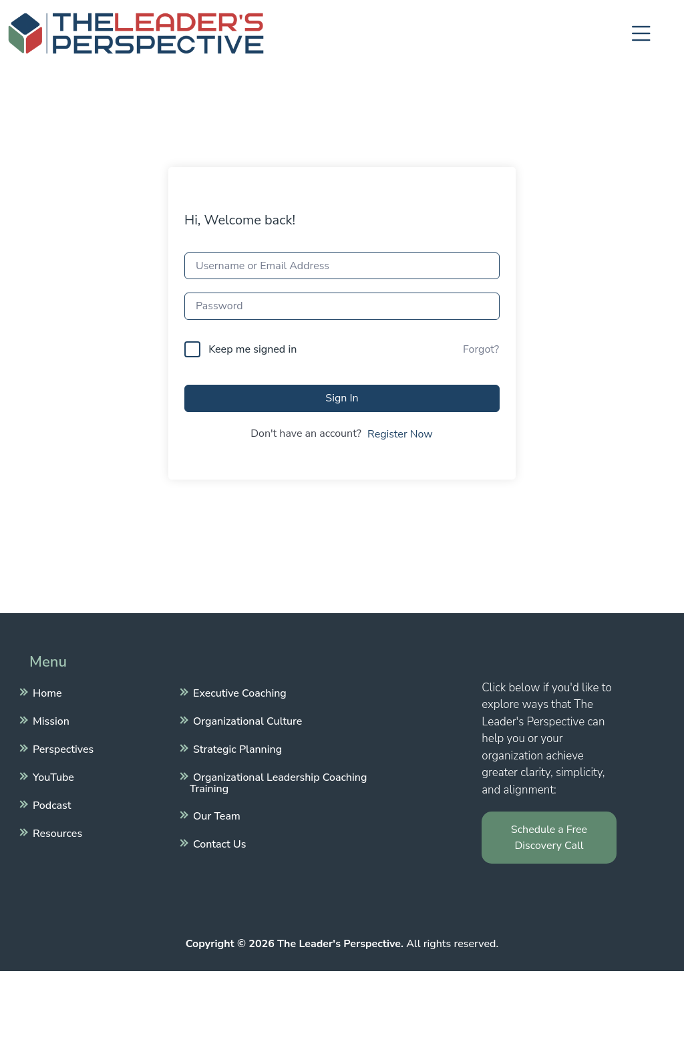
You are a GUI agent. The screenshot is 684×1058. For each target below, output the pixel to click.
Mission (49, 720)
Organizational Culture (246, 720)
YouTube (51, 776)
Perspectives (61, 748)
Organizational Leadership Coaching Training (278, 781)
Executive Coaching (238, 692)
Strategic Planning (236, 748)
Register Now (400, 434)
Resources (55, 832)
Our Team (215, 815)
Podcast (50, 804)
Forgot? (481, 349)
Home (45, 692)
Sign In (341, 398)
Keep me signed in (252, 349)
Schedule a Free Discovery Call (549, 837)
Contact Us (218, 843)
